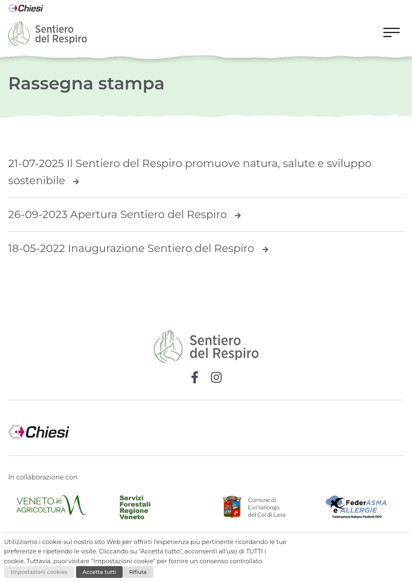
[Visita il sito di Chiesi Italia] (206, 428)
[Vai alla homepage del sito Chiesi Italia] (25, 10)
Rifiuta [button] (138, 572)
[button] (391, 34)
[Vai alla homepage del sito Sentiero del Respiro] (47, 34)
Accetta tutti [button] (99, 572)
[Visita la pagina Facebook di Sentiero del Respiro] (195, 377)
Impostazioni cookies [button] (39, 572)
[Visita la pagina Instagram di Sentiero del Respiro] (216, 377)
